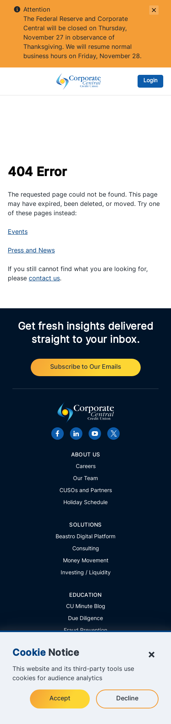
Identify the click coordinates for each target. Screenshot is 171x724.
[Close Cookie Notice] (152, 655)
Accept (59, 699)
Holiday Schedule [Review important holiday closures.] (85, 503)
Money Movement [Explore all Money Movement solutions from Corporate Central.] (85, 561)
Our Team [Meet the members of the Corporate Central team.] (85, 479)
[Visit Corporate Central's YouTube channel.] (95, 433)
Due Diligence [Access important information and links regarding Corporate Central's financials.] (85, 619)
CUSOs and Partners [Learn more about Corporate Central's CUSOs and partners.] (85, 491)
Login (150, 81)
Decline (127, 699)
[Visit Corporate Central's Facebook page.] (57, 433)
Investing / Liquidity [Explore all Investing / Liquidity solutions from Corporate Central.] (86, 573)
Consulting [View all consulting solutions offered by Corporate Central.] (85, 549)
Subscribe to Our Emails (85, 367)
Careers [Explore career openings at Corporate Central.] (86, 467)
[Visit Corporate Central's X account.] (113, 433)
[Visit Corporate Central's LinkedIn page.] (76, 433)
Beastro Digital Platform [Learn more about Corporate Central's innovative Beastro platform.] (85, 537)
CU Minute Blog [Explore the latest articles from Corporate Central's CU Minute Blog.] (85, 607)
